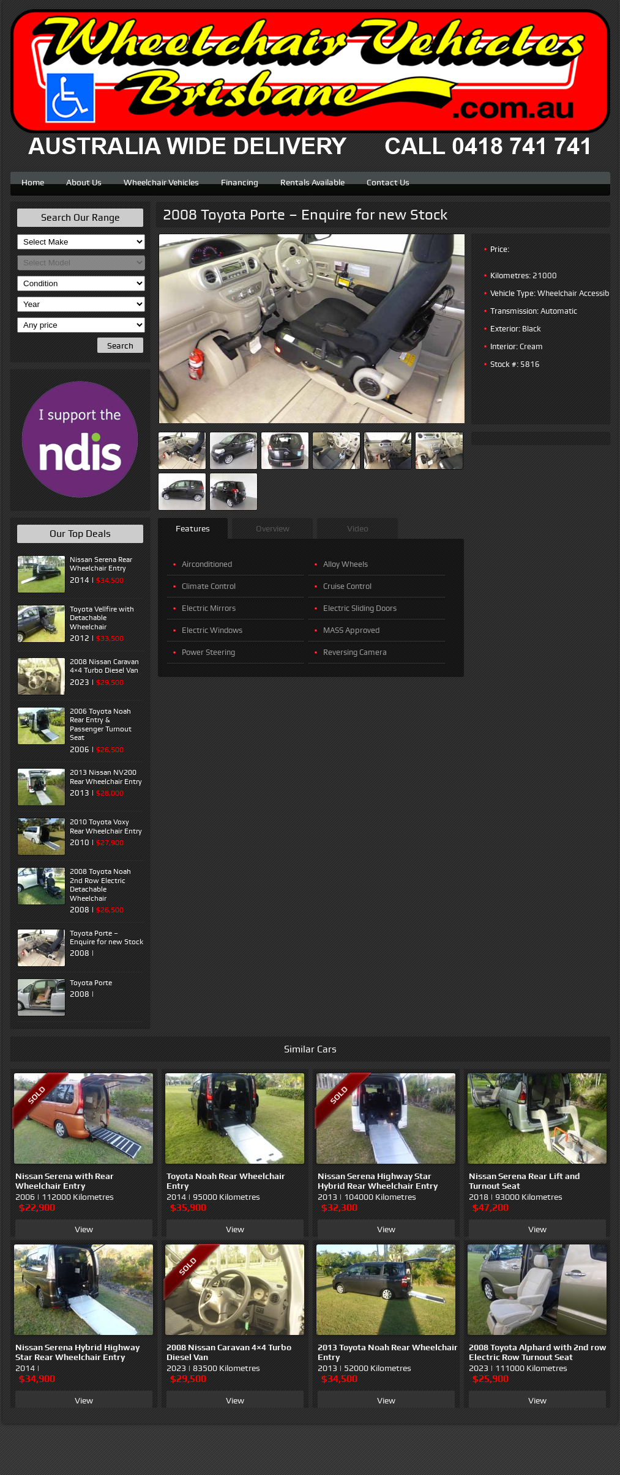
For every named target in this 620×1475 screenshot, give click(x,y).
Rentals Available (312, 181)
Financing (239, 181)
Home (32, 181)
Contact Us (388, 181)
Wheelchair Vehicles (161, 181)
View (84, 1229)
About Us (84, 181)
